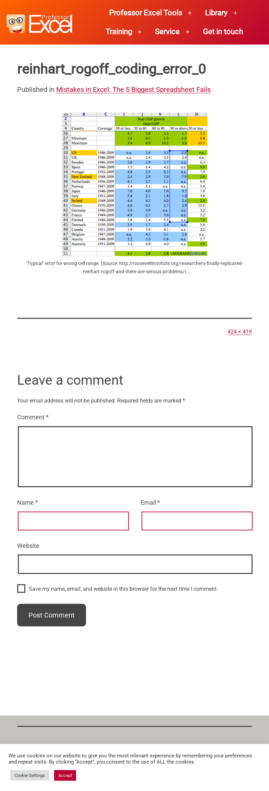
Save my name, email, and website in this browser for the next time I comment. (123, 589)
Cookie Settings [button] (29, 775)
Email (150, 502)
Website (28, 545)
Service (167, 31)
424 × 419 (240, 331)
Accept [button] (65, 775)
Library (216, 13)
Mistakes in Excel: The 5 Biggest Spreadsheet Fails (133, 89)
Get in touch (223, 31)
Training (119, 31)
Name (27, 502)
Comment (33, 417)
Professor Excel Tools (145, 13)
